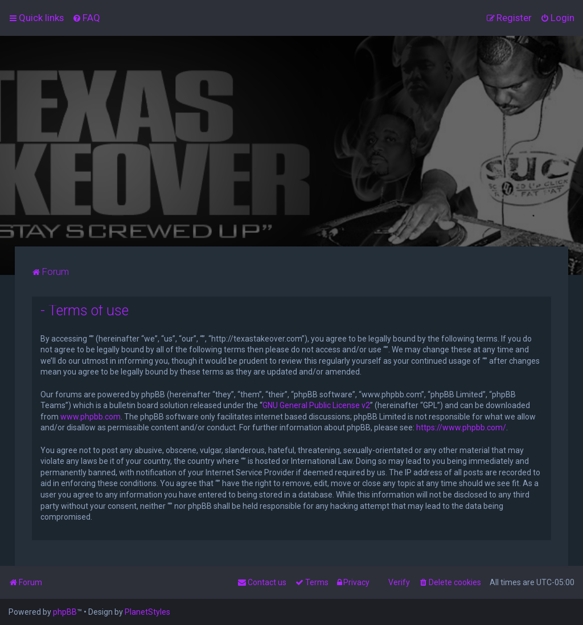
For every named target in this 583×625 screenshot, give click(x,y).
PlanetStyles (147, 611)
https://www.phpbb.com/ (461, 427)
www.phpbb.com (90, 416)
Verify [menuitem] (399, 582)
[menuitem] (86, 18)
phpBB (65, 611)
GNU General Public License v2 (316, 405)
